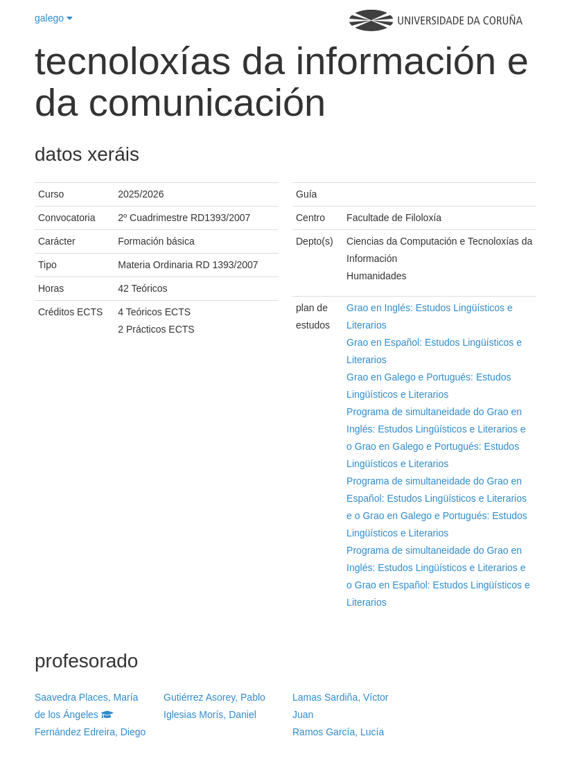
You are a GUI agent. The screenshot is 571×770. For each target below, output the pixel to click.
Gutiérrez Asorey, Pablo (214, 697)
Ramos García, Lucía (338, 731)
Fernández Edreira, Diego (90, 731)
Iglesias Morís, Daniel (210, 714)
